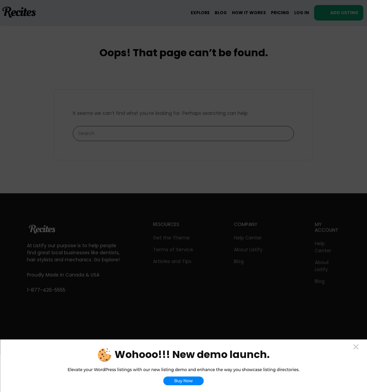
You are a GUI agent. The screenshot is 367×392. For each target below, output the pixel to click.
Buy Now (183, 380)
